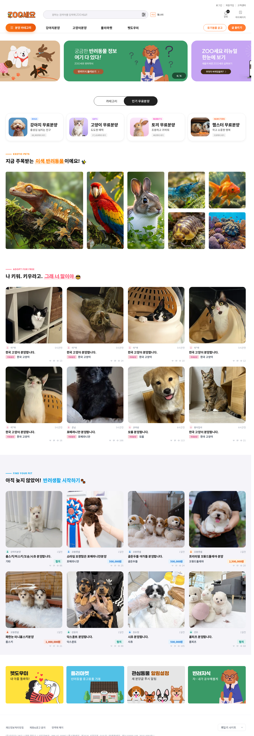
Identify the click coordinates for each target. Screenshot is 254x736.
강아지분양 (53, 27)
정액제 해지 (57, 727)
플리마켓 (106, 27)
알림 (226, 14)
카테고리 (111, 101)
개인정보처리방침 (15, 727)
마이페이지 (240, 14)
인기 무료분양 (141, 101)
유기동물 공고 (214, 28)
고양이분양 (80, 27)
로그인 (219, 5)
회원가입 (230, 5)
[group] (156, 14)
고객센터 (241, 5)
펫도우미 (133, 27)
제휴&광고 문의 (38, 727)
